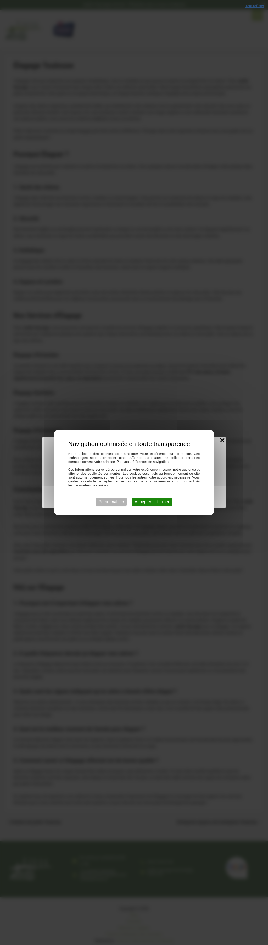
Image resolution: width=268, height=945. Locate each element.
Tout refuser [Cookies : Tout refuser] (254, 6)
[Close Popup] (222, 440)
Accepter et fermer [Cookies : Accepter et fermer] (152, 501)
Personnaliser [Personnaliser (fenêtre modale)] (111, 501)
